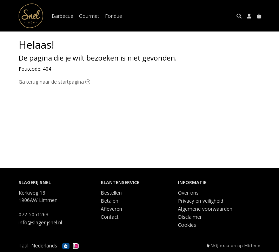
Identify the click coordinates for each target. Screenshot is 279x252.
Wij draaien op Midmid (234, 246)
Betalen (109, 200)
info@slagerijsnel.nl (40, 222)
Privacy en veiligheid (200, 200)
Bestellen (111, 192)
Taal (23, 245)
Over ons (188, 192)
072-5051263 (33, 214)
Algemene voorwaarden (205, 208)
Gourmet (89, 16)
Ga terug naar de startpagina (54, 81)
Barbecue (62, 16)
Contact (110, 217)
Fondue (113, 16)
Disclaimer (190, 217)
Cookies (187, 225)
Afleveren (111, 208)
